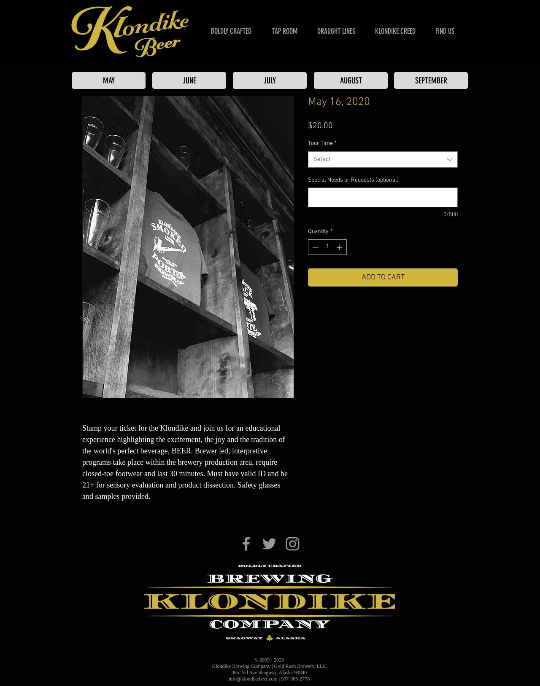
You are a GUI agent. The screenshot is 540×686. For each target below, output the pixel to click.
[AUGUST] (351, 80)
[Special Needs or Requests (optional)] (382, 197)
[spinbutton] (327, 247)
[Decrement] (314, 247)
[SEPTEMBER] (431, 80)
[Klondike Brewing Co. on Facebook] (246, 544)
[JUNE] (189, 80)
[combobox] (383, 159)
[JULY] (270, 80)
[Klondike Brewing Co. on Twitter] (269, 544)
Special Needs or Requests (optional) (353, 180)
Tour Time (322, 143)
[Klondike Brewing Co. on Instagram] (293, 544)
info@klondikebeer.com (253, 679)
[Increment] (340, 247)
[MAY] (109, 80)
